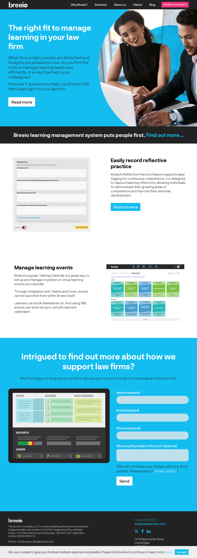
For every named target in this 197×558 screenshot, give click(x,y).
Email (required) (127, 410)
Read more (21, 101)
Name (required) (128, 392)
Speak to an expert (175, 4)
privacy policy (165, 471)
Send (124, 480)
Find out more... (165, 135)
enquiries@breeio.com (150, 523)
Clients (137, 4)
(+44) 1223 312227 (146, 520)
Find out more (126, 207)
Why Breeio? (79, 4)
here (168, 552)
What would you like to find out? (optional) (146, 446)
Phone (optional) (128, 428)
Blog (152, 4)
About (120, 4)
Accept (181, 552)
